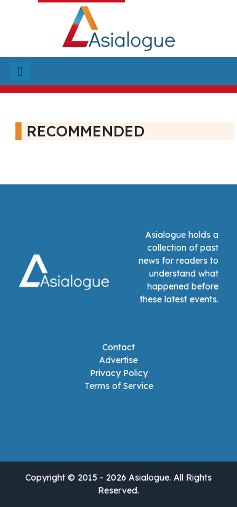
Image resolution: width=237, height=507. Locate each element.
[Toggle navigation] (20, 71)
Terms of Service (118, 385)
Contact (118, 347)
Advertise (118, 360)
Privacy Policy (119, 373)
